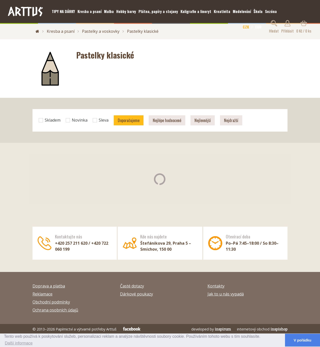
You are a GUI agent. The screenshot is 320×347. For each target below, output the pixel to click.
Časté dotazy (132, 286)
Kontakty (216, 286)
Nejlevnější (202, 120)
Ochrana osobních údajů (55, 310)
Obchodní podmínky (51, 302)
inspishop (279, 329)
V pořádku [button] (302, 340)
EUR (258, 27)
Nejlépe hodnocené (167, 120)
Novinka (77, 120)
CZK (246, 27)
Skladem (49, 120)
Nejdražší (231, 120)
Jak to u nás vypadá (226, 294)
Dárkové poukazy (136, 294)
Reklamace (42, 294)
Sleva (100, 120)
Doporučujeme (129, 120)
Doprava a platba (48, 286)
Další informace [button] (18, 343)
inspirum (223, 329)
